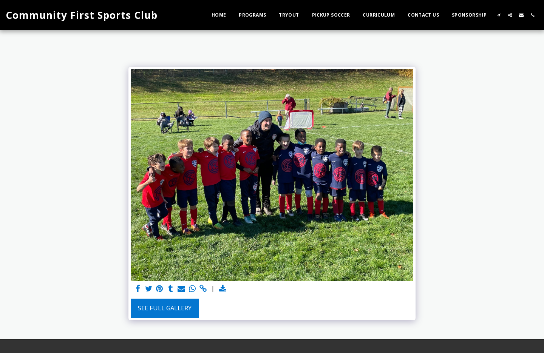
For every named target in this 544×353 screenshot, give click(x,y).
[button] (498, 14)
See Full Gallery (165, 308)
